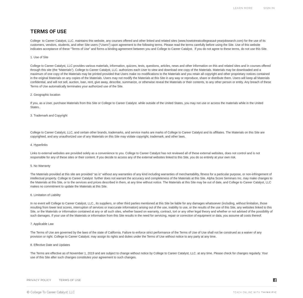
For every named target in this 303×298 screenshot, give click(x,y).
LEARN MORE (247, 8)
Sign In (270, 8)
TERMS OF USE (70, 280)
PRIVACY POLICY (39, 280)
